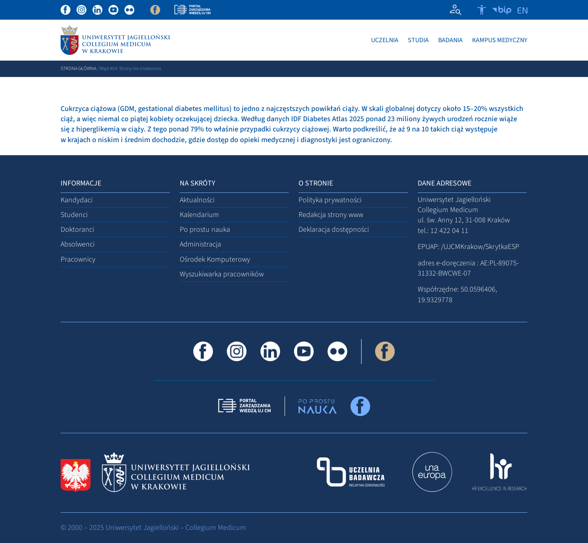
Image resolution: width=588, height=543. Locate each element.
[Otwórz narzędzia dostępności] (481, 10)
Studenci (74, 215)
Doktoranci (77, 229)
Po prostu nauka (205, 229)
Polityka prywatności (330, 200)
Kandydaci (77, 200)
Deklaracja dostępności (334, 229)
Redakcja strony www (331, 215)
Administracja (200, 245)
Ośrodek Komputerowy (215, 259)
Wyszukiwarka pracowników (222, 274)
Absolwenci (78, 245)
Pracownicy (78, 259)
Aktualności (197, 200)
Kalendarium (199, 215)
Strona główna (78, 68)
